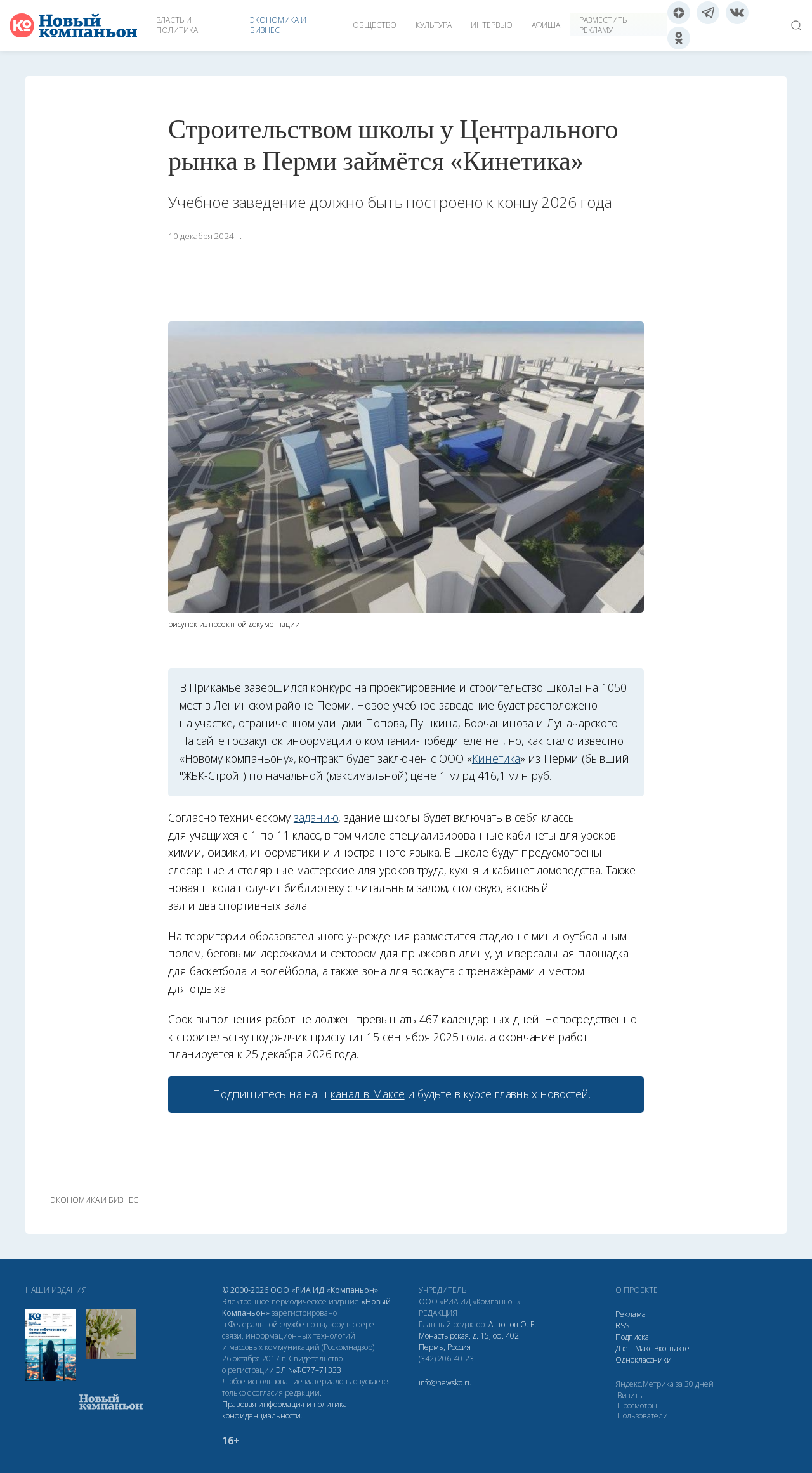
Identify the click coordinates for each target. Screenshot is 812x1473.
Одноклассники (643, 1359)
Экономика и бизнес (278, 25)
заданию (316, 817)
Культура (434, 25)
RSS (622, 1325)
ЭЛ (308, 1370)
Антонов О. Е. (512, 1324)
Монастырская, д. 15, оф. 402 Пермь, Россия (469, 1341)
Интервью (492, 25)
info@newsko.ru (445, 1382)
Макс (643, 1348)
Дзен (624, 1348)
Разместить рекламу (603, 25)
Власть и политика (177, 25)
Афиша (546, 25)
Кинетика (496, 758)
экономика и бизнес (94, 1200)
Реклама (630, 1314)
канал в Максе (367, 1093)
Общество (374, 25)
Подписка (632, 1337)
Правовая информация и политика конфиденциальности (284, 1410)
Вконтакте (672, 1348)
